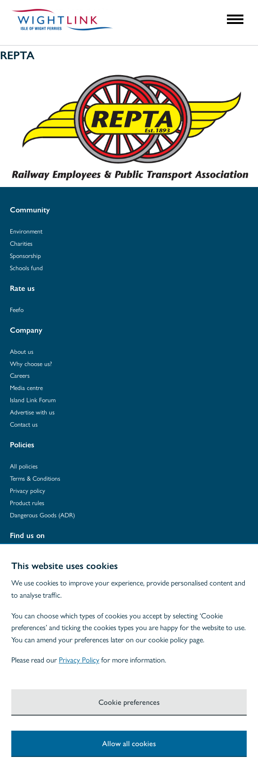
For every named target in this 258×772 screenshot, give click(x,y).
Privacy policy (27, 490)
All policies (24, 465)
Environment (26, 230)
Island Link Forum (33, 399)
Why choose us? (31, 363)
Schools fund (26, 267)
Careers (20, 375)
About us (21, 351)
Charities (21, 243)
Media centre (26, 387)
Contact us (24, 424)
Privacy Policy (79, 659)
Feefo (17, 309)
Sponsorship (25, 255)
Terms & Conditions (35, 478)
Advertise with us (32, 411)
